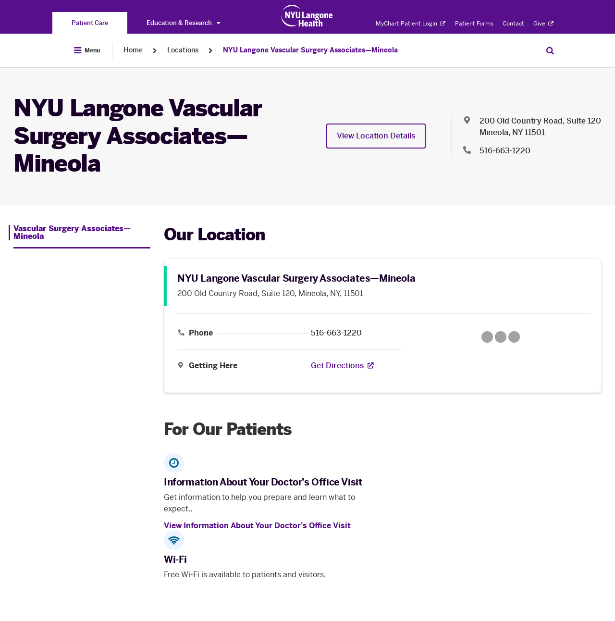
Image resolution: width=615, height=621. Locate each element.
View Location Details (376, 135)
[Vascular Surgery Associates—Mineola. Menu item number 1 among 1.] (79, 232)
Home (133, 50)
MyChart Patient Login (410, 23)
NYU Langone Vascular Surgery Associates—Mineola (310, 50)
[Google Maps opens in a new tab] (500, 337)
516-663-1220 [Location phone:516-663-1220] (505, 150)
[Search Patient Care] (550, 50)
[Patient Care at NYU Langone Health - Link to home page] (307, 15)
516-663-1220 (336, 333)
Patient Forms (474, 23)
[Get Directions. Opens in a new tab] (337, 366)
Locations (182, 50)
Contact (513, 23)
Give (543, 23)
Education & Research (183, 22)
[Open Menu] (87, 50)
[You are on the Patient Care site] (90, 22)
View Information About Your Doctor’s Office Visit (257, 525)
